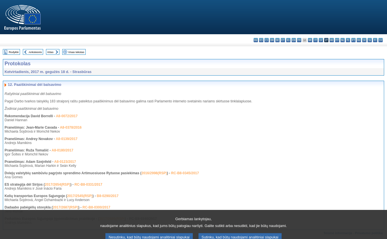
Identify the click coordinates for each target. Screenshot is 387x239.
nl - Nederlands (342, 40)
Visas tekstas (76, 52)
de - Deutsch (277, 40)
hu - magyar (332, 40)
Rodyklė (14, 52)
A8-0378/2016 (71, 127)
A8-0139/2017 (66, 139)
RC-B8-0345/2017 (185, 173)
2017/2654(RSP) (57, 185)
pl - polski (348, 40)
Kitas (50, 52)
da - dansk (272, 40)
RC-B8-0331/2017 (88, 185)
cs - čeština (266, 40)
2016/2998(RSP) (154, 173)
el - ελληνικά (288, 40)
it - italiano (315, 40)
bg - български (256, 40)
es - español (261, 40)
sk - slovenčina (364, 40)
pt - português (353, 40)
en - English (294, 40)
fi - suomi (375, 40)
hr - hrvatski (310, 40)
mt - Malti (337, 40)
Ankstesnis (35, 52)
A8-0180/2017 (62, 150)
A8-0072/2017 (67, 116)
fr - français (299, 40)
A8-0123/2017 (65, 162)
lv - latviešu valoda (321, 40)
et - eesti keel (283, 40)
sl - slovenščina (370, 40)
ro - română (359, 40)
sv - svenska (380, 40)
